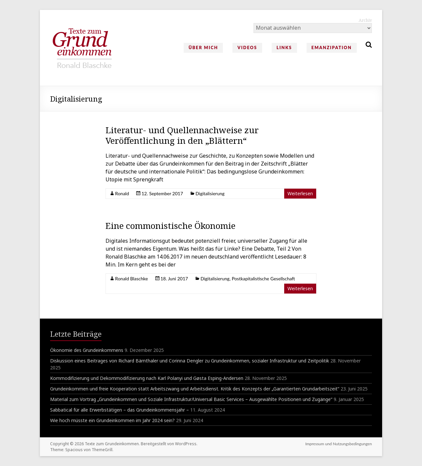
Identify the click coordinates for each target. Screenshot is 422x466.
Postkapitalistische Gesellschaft (263, 278)
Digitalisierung (210, 193)
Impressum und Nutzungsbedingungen (338, 443)
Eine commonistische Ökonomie (170, 226)
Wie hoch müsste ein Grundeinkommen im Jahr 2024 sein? (112, 420)
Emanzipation (332, 47)
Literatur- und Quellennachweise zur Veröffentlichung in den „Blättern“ (182, 135)
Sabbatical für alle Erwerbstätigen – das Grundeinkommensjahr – (119, 410)
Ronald (122, 193)
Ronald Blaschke (131, 278)
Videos (247, 47)
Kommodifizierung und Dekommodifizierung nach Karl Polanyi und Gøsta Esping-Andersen (146, 378)
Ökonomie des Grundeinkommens (86, 350)
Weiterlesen (300, 193)
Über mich (203, 47)
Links (284, 47)
